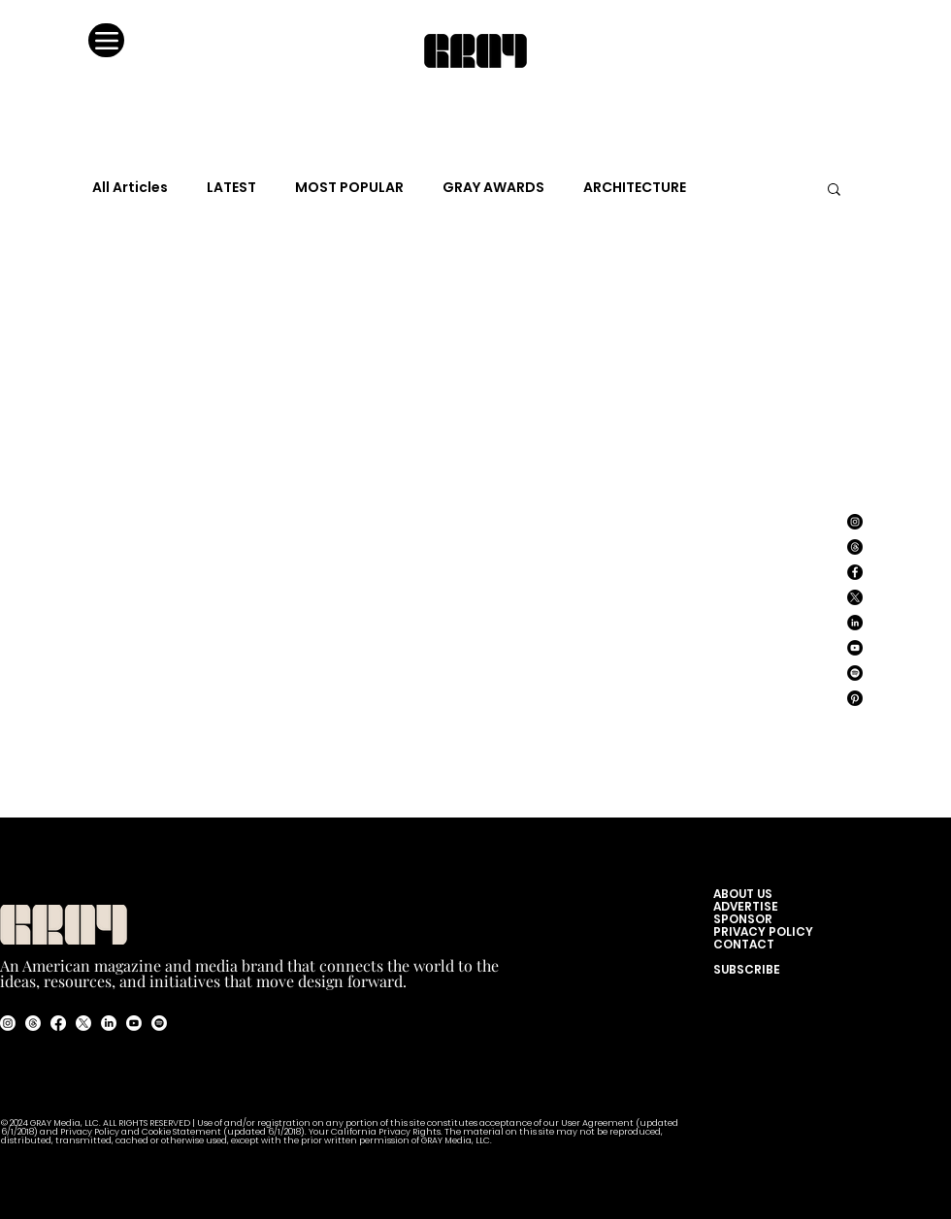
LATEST (231, 188)
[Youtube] (134, 1023)
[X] (855, 597)
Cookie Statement (182, 1132)
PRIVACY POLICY (763, 931)
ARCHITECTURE (634, 188)
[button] (834, 190)
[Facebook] (855, 572)
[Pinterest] (855, 698)
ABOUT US (747, 893)
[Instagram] (855, 521)
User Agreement (598, 1123)
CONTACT (743, 944)
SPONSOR (742, 919)
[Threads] (855, 547)
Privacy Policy (89, 1132)
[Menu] (106, 40)
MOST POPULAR (349, 188)
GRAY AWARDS (493, 188)
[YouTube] (855, 648)
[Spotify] (855, 673)
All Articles (130, 188)
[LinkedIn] (855, 622)
